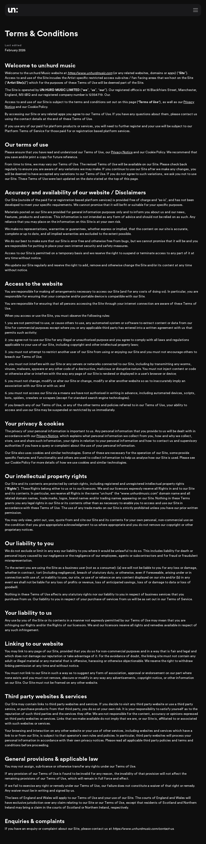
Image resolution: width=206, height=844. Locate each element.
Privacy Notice (122, 152)
